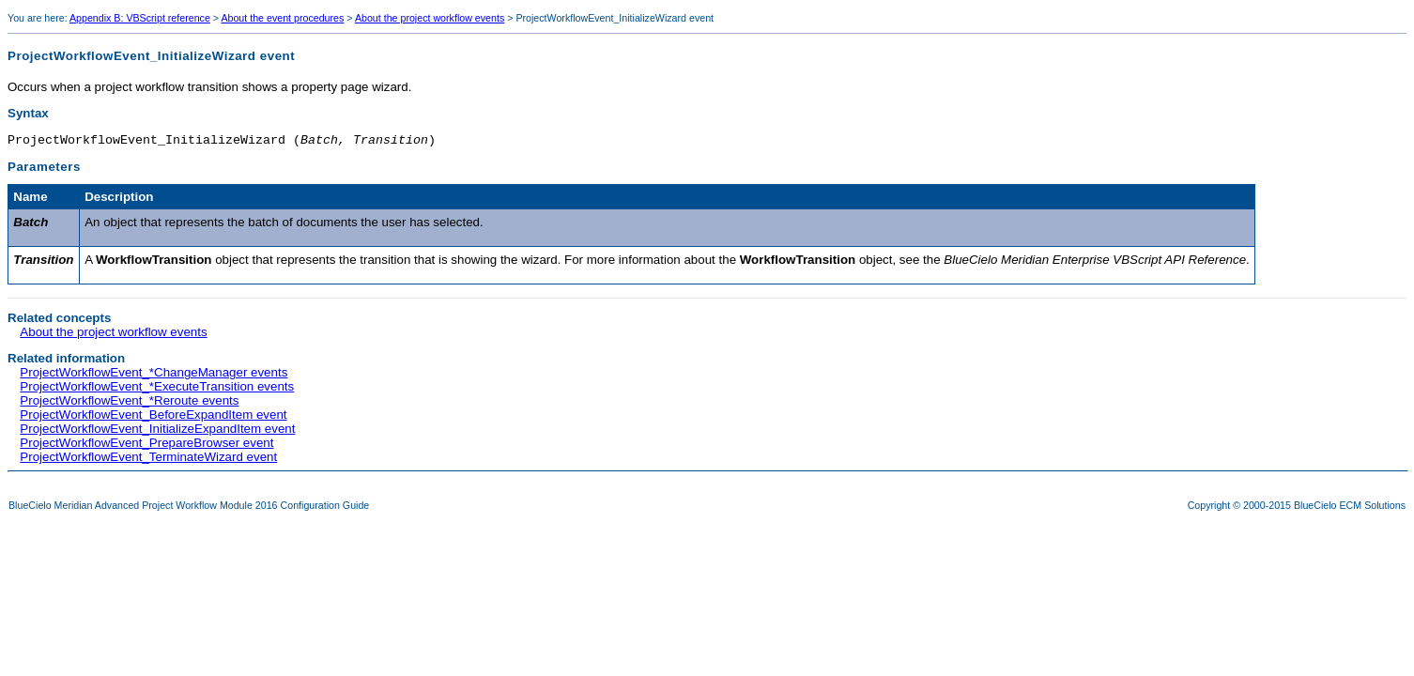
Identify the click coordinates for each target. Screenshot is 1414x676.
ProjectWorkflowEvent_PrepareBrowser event (146, 445)
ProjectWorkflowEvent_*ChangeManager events (153, 375)
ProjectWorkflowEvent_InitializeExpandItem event (157, 431)
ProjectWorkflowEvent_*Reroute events (129, 403)
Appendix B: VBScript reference (139, 17)
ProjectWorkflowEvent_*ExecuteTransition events (157, 389)
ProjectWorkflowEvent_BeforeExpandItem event (153, 417)
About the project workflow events (429, 17)
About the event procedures (282, 17)
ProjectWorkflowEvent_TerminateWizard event (148, 460)
